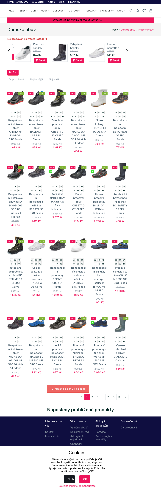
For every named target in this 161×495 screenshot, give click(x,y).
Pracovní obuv (146, 29)
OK (85, 479)
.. (102, 397)
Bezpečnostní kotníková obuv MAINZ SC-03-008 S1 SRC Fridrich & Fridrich (15, 357)
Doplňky (58, 11)
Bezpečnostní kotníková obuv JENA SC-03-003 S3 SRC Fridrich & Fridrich (15, 205)
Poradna (100, 431)
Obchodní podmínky (76, 445)
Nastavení (71, 479)
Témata (90, 11)
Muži (11, 11)
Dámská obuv (128, 29)
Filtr (13, 72)
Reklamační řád (79, 431)
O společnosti (129, 427)
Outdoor (74, 11)
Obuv (44, 11)
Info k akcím (52, 436)
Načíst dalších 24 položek (68, 389)
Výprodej (106, 11)
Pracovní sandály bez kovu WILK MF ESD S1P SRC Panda (120, 275)
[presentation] (9, 50)
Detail (40, 60)
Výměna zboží (78, 427)
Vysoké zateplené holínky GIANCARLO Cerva (120, 353)
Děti (33, 11)
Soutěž (49, 431)
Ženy (23, 11)
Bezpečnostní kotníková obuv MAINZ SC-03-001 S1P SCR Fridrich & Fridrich (78, 132)
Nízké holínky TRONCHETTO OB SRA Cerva (99, 128)
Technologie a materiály (103, 438)
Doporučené (18, 79)
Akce (120, 11)
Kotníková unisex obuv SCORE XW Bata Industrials (57, 201)
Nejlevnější (38, 79)
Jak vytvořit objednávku (77, 438)
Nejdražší (56, 79)
